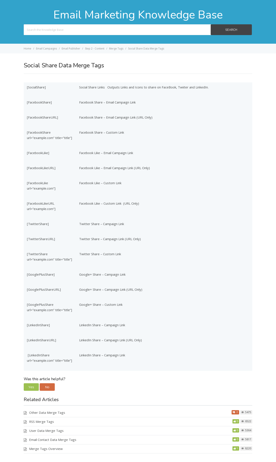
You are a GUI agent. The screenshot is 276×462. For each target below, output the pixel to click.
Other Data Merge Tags (47, 412)
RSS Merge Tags (41, 421)
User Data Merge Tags (46, 430)
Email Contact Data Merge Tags (52, 439)
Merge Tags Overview (46, 449)
